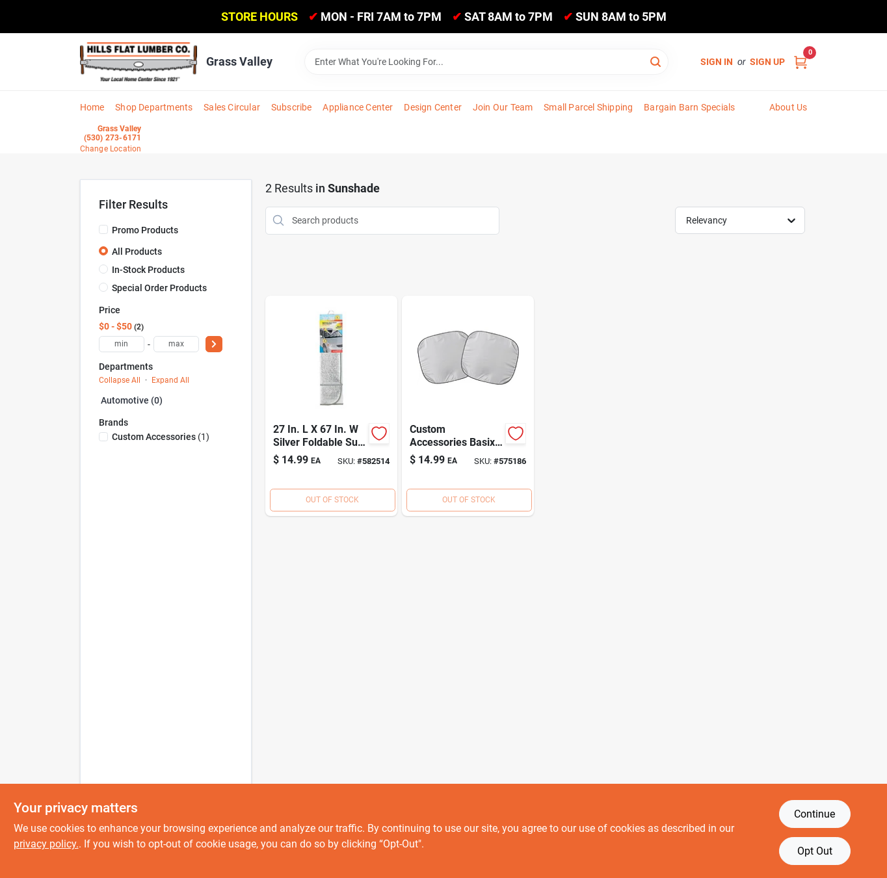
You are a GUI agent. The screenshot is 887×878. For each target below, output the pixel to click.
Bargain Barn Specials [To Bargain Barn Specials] (689, 107)
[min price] (121, 344)
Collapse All (119, 380)
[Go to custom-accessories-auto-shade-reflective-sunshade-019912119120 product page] (331, 406)
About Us (788, 107)
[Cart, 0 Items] (800, 62)
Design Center (433, 107)
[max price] (176, 344)
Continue (814, 814)
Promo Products (145, 230)
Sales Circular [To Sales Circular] (232, 107)
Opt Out (814, 851)
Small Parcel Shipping (588, 107)
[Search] (656, 60)
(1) (160, 437)
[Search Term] (486, 62)
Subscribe (291, 107)
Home (92, 107)
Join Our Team (503, 107)
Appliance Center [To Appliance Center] (358, 107)
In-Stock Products (148, 269)
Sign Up (767, 62)
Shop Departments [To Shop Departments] (153, 107)
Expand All (170, 380)
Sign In (716, 62)
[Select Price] (213, 344)
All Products (137, 251)
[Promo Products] (103, 229)
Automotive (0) (132, 400)
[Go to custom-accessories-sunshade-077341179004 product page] (468, 406)
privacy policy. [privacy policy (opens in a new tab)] (46, 844)
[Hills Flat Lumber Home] (138, 61)
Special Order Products (159, 288)
